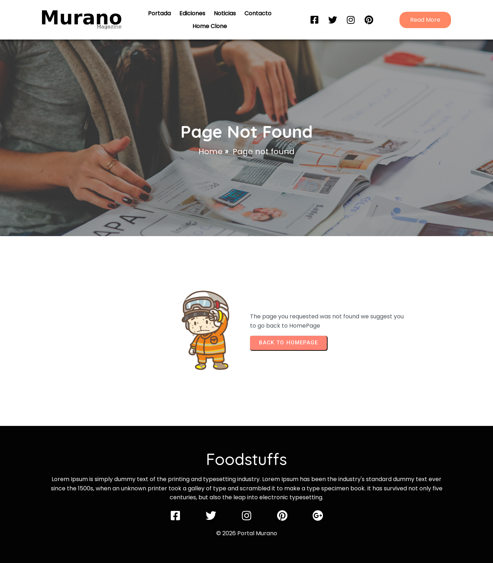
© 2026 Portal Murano (246, 533)
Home (210, 151)
